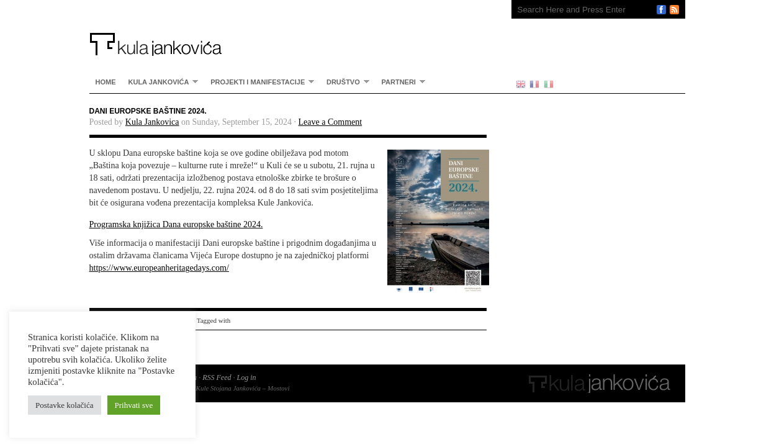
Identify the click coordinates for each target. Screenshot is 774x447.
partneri (400, 82)
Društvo (344, 82)
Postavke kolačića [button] (64, 405)
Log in (246, 377)
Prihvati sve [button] (134, 405)
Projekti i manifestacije (259, 82)
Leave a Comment (330, 122)
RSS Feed (216, 377)
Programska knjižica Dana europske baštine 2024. (176, 224)
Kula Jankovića (288, 28)
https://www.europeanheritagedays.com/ (159, 268)
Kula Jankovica (152, 122)
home (106, 82)
